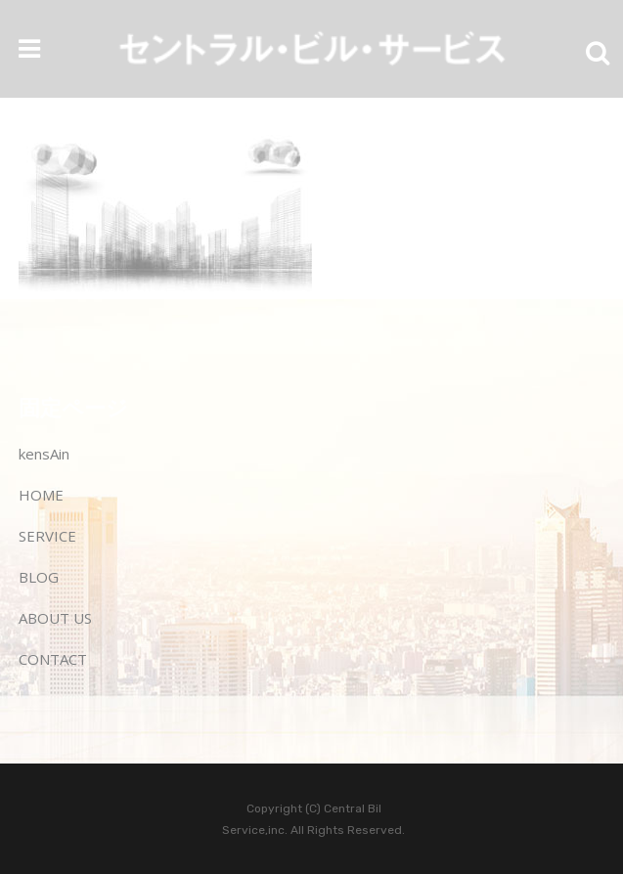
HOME (41, 494)
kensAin (44, 453)
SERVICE (47, 536)
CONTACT (53, 659)
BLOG (39, 577)
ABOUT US (55, 618)
